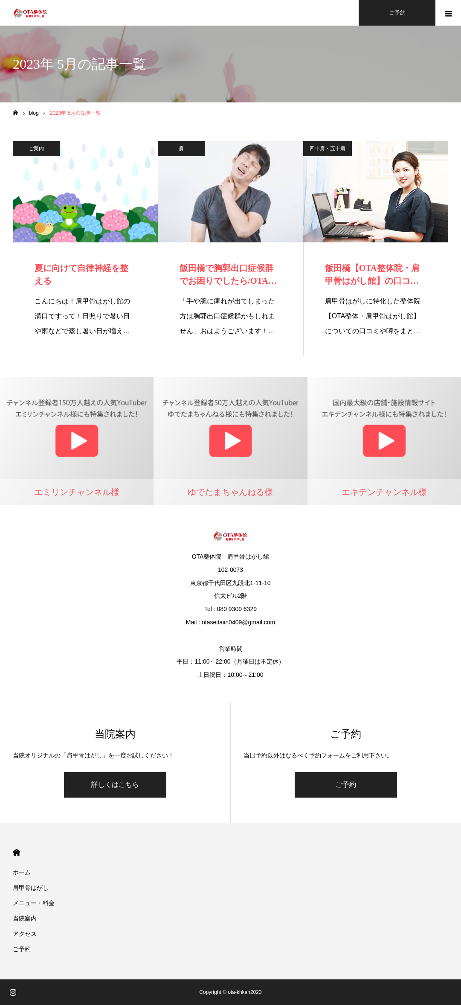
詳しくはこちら (115, 784)
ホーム (22, 872)
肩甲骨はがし (31, 887)
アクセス (25, 933)
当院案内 (25, 918)
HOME (16, 852)
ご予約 (346, 784)
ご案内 (36, 148)
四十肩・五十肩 (327, 148)
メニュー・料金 (34, 903)
